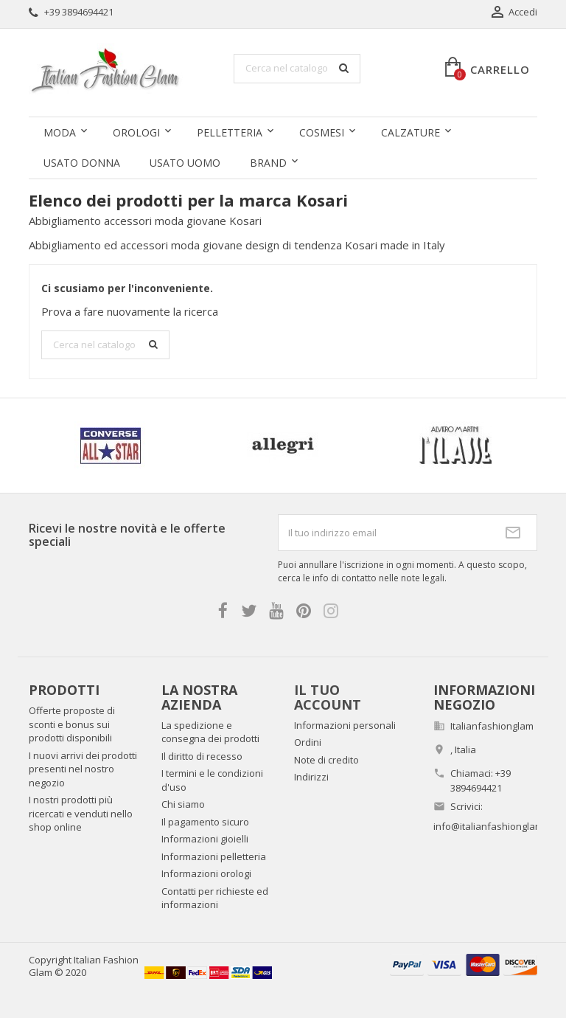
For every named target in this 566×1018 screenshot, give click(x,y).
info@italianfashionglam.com (498, 826)
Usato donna (81, 163)
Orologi (136, 132)
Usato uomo (185, 163)
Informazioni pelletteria (213, 856)
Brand (268, 163)
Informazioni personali (345, 725)
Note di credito (326, 759)
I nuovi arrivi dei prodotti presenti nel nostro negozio (83, 769)
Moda (59, 132)
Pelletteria (229, 132)
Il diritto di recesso (201, 756)
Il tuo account (327, 697)
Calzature (410, 132)
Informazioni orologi (206, 873)
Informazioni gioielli (204, 838)
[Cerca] (297, 68)
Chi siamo (183, 804)
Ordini (307, 742)
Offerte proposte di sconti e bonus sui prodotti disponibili (72, 724)
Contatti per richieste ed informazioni (214, 898)
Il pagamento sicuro (205, 821)
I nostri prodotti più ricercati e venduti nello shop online (81, 813)
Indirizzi (311, 776)
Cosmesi (321, 132)
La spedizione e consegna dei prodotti (210, 732)
